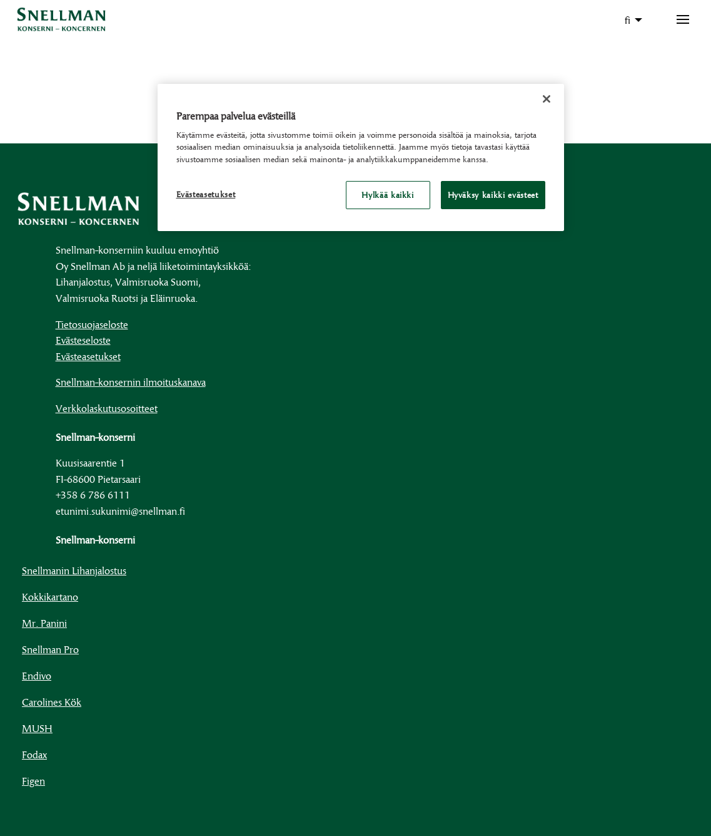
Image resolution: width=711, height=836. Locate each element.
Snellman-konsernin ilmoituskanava (131, 381)
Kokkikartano (50, 596)
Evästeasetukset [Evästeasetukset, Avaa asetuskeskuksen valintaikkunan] (206, 194)
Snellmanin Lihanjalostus (74, 570)
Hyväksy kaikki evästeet (493, 194)
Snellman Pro (50, 649)
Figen (33, 780)
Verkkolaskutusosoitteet (107, 408)
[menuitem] (630, 20)
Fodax (34, 754)
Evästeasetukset (88, 356)
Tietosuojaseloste (92, 324)
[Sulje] (546, 99)
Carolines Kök (51, 701)
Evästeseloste (83, 339)
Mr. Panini (44, 622)
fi (627, 19)
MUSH (37, 728)
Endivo (36, 675)
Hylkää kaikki (387, 194)
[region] (361, 157)
